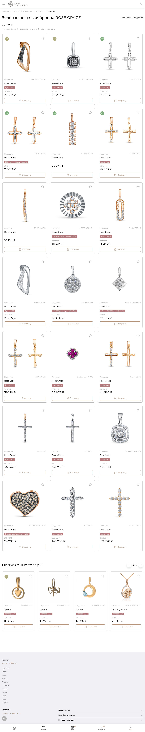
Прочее (4, 689)
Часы (4, 699)
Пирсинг (5, 682)
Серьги (4, 692)
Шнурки (5, 702)
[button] (140, 564)
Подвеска (8, 79)
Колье (4, 675)
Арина (7, 608)
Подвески (5, 685)
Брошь (4, 672)
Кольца (4, 678)
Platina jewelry (120, 608)
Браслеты (5, 668)
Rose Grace (10, 83)
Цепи (4, 696)
